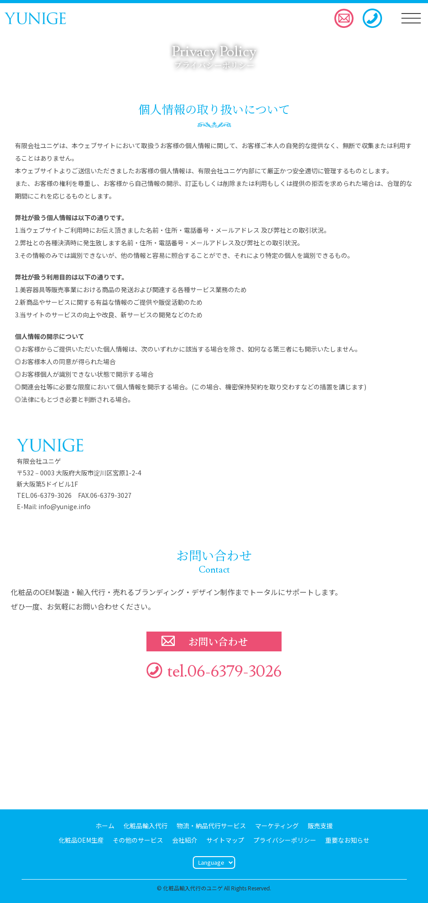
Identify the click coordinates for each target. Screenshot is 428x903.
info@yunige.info (64, 506)
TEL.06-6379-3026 (44, 495)
